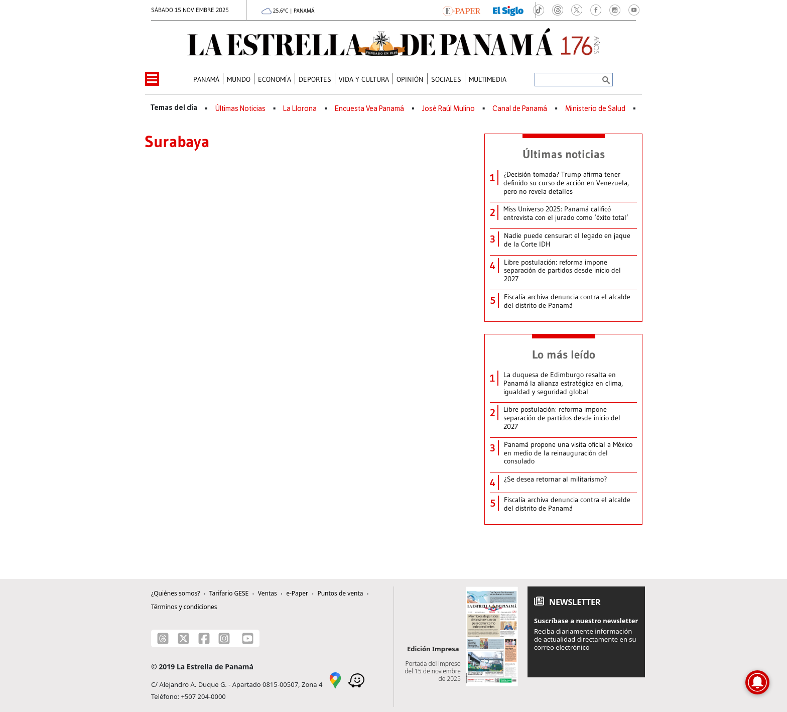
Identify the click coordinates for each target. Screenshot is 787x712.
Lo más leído (563, 354)
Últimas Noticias (240, 108)
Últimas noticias (563, 154)
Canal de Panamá (519, 108)
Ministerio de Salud (595, 108)
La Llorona (300, 108)
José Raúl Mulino (448, 108)
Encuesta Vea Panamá (369, 108)
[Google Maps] (335, 679)
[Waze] (356, 679)
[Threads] (163, 638)
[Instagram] (224, 638)
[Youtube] (247, 638)
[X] (183, 638)
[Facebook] (204, 638)
